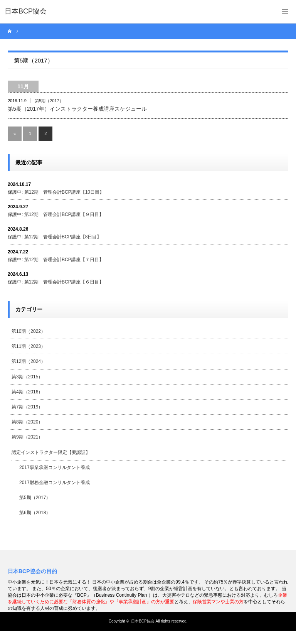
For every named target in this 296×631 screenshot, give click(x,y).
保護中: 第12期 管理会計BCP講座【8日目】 (54, 237)
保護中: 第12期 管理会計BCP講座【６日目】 (56, 282)
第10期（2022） (28, 331)
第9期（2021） (27, 437)
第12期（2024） (28, 361)
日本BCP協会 (143, 621)
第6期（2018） (34, 512)
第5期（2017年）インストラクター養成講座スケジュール (77, 109)
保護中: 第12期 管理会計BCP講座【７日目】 (56, 259)
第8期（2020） (27, 422)
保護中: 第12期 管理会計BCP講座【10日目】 (56, 192)
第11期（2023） (28, 346)
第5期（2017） (49, 100)
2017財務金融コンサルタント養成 (54, 482)
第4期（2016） (27, 392)
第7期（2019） (27, 407)
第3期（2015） (27, 377)
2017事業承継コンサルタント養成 (54, 467)
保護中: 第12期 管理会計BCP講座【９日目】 (56, 214)
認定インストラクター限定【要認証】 (51, 452)
